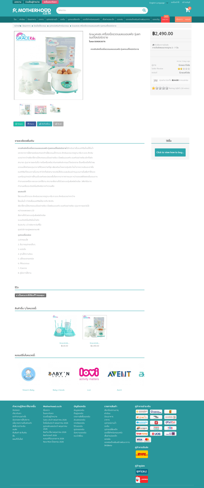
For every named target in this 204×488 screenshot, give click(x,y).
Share (19, 123)
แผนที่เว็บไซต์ (18, 439)
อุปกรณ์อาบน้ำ (52, 19)
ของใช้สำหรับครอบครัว (91, 19)
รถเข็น (62, 19)
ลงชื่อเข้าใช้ (175, 2)
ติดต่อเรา (16, 410)
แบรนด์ (187, 19)
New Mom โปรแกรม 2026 (53, 441)
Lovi (89, 390)
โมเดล (91, 41)
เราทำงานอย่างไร (19, 416)
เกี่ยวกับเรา (17, 413)
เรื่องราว (179, 19)
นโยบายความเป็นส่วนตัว (22, 423)
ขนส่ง (15, 429)
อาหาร (41, 19)
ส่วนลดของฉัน (79, 419)
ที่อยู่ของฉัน (78, 413)
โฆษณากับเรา (48, 413)
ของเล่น (120, 19)
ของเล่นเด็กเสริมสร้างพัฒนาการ (138, 19)
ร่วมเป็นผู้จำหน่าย (50, 416)
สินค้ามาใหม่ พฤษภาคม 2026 (54, 432)
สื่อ (14, 435)
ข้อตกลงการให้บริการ (21, 419)
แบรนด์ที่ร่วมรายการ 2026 (53, 438)
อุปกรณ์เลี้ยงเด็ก (74, 19)
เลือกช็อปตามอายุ (111, 410)
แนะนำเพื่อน (78, 435)
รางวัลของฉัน (79, 423)
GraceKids (184, 72)
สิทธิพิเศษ (108, 445)
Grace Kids (184, 65)
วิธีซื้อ (169, 141)
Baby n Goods (59, 390)
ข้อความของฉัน (80, 432)
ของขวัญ (156, 19)
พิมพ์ (58, 123)
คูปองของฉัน (79, 429)
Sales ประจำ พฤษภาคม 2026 (55, 419)
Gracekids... (64, 343)
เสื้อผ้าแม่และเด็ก (108, 19)
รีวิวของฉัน (78, 426)
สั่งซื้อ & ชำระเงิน (19, 426)
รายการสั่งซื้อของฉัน (82, 416)
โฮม (15, 19)
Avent (119, 390)
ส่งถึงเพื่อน (44, 123)
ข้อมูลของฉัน (79, 410)
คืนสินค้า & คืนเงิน (20, 432)
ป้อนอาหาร (32, 19)
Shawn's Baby (28, 390)
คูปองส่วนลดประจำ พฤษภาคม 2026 (55, 428)
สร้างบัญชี (186, 2)
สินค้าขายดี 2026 (50, 435)
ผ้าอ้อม (22, 19)
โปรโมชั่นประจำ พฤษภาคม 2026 (55, 423)
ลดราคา (165, 19)
